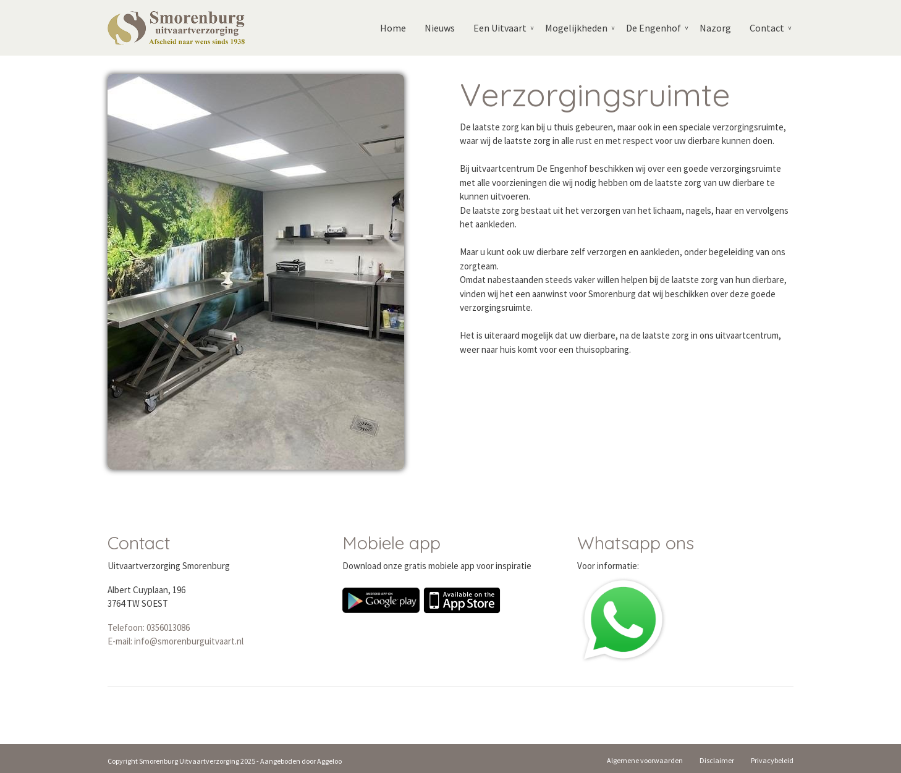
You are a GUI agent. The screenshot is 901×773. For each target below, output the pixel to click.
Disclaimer (717, 760)
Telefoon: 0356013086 (149, 627)
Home (393, 28)
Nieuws (440, 28)
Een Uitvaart (500, 28)
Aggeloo (329, 761)
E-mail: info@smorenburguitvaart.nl (175, 641)
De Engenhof (653, 28)
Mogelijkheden (576, 28)
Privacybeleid (772, 760)
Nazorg (715, 28)
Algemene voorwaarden (645, 760)
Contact (767, 28)
